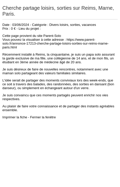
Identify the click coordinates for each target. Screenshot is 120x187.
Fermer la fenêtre (43, 117)
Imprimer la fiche (14, 117)
